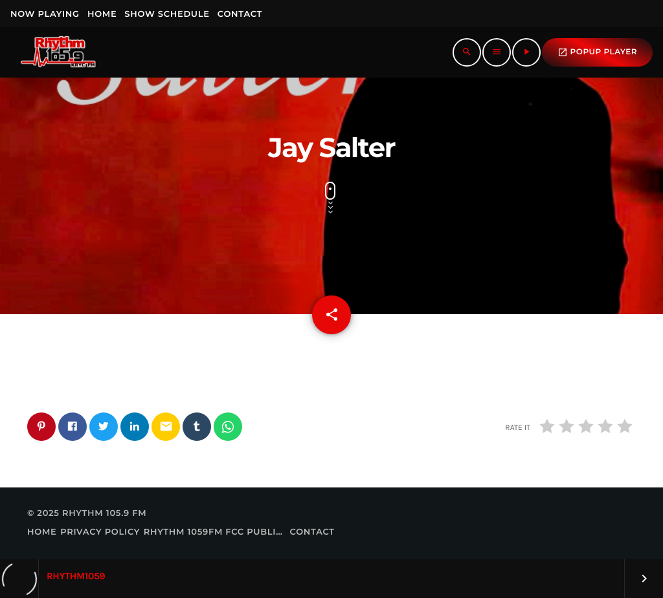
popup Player (597, 52)
